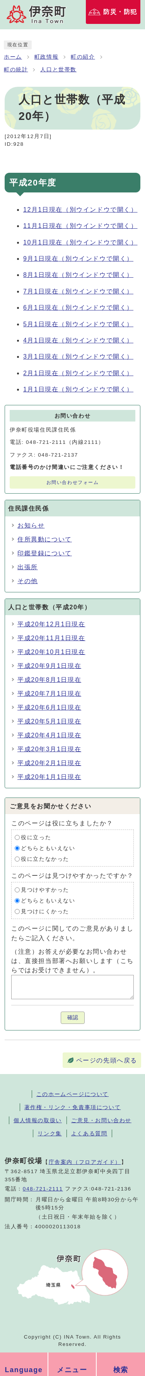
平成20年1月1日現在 (49, 777)
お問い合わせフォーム (72, 482)
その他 (27, 581)
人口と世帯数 (58, 70)
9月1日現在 (78, 258)
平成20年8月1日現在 (49, 679)
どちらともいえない (48, 848)
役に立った (36, 837)
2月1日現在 (78, 373)
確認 (72, 1017)
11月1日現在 (80, 226)
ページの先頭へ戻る (106, 1060)
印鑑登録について (44, 553)
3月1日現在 (78, 356)
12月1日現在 (80, 209)
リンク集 (49, 1133)
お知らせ (30, 525)
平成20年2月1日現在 (49, 763)
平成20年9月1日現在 (49, 666)
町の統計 (16, 70)
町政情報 (46, 57)
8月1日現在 (78, 274)
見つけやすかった (45, 890)
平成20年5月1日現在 (49, 721)
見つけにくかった (45, 911)
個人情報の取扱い (38, 1120)
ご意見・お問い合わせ (101, 1120)
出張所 (27, 567)
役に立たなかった (45, 859)
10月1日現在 (80, 242)
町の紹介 (83, 57)
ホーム (13, 57)
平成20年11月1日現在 (51, 638)
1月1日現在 (78, 389)
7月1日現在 (78, 291)
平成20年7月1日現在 (49, 693)
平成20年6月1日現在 (49, 707)
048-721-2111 (43, 1189)
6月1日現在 (78, 307)
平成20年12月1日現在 (51, 624)
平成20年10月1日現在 (51, 652)
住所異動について (44, 539)
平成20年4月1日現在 (49, 735)
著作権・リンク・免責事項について (72, 1107)
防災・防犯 (120, 11)
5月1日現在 (78, 324)
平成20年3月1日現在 (49, 749)
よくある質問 (89, 1133)
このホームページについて (72, 1094)
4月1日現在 (78, 340)
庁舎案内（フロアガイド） (85, 1162)
